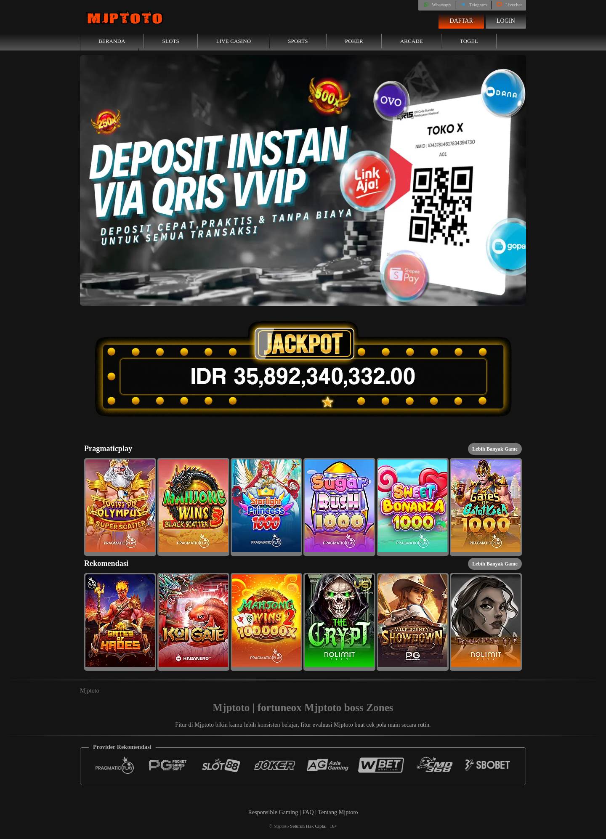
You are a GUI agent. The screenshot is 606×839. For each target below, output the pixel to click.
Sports (298, 41)
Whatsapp (437, 4)
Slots (170, 41)
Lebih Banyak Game (495, 449)
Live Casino (233, 41)
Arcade (411, 41)
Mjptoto (89, 691)
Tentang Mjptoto (338, 812)
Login (506, 21)
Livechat (509, 4)
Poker (354, 41)
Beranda (111, 41)
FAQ (308, 812)
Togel (469, 41)
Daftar (461, 21)
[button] (120, 507)
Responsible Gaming (273, 812)
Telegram (473, 4)
